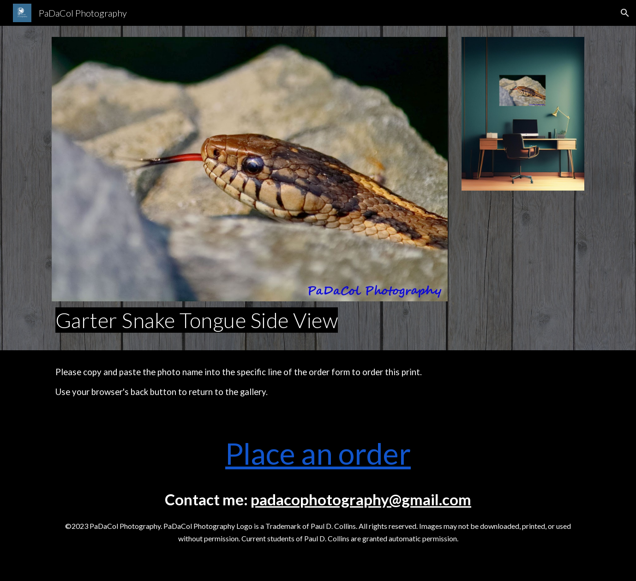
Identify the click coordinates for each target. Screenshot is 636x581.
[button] (625, 13)
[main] (250, 320)
